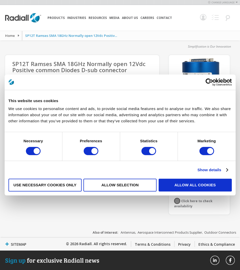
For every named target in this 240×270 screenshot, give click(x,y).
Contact (164, 18)
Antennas (128, 232)
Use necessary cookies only (44, 185)
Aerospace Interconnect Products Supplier (170, 232)
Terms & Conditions (152, 244)
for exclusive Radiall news (52, 260)
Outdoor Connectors (220, 232)
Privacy (184, 244)
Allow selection (120, 185)
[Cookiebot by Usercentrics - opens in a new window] (209, 82)
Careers (147, 18)
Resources (98, 18)
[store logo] (23, 22)
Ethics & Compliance (216, 244)
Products (56, 18)
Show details (209, 170)
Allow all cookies (195, 185)
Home (10, 35)
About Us (130, 18)
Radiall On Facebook (230, 260)
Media (114, 18)
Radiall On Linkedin (214, 260)
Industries (76, 18)
